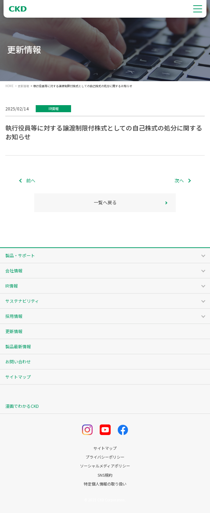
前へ (30, 180)
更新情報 (23, 86)
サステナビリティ (22, 301)
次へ (179, 180)
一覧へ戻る (105, 202)
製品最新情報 (18, 346)
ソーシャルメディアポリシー (105, 466)
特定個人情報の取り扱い (105, 484)
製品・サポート (20, 255)
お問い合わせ (18, 361)
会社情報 (13, 270)
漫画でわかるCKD (22, 406)
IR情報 (11, 286)
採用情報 (13, 316)
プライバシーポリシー (105, 457)
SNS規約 (105, 475)
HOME (9, 86)
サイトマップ (18, 377)
